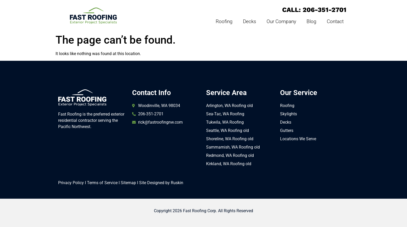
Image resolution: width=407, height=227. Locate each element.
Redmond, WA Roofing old (230, 155)
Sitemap (128, 182)
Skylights (288, 113)
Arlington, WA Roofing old (229, 105)
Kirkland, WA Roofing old (228, 163)
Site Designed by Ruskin (161, 182)
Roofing (224, 21)
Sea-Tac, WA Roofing (225, 113)
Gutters (286, 130)
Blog (311, 21)
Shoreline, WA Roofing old (229, 138)
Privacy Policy (71, 182)
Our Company (281, 21)
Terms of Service (102, 182)
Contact (335, 21)
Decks (249, 21)
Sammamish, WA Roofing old (233, 147)
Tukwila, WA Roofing (225, 122)
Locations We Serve (298, 138)
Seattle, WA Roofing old (227, 130)
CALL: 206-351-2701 (314, 10)
